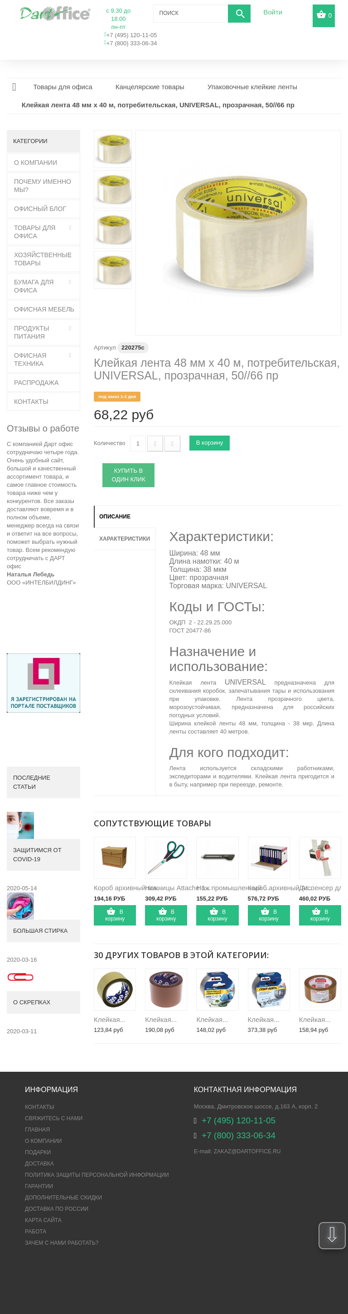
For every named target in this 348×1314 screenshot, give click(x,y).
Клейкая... (110, 1019)
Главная (37, 1130)
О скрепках (31, 1002)
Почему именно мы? (42, 185)
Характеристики (124, 539)
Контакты (31, 401)
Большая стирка (40, 930)
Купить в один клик (128, 475)
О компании (43, 1141)
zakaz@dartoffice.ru (247, 1151)
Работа (35, 1231)
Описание (114, 516)
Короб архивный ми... (128, 888)
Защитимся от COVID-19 (37, 855)
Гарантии (39, 1186)
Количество (110, 443)
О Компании (35, 162)
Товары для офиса (34, 232)
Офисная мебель (44, 309)
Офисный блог (40, 208)
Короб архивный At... (281, 888)
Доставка (39, 1164)
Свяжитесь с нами (53, 1118)
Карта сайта (43, 1220)
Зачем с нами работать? (61, 1243)
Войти (272, 12)
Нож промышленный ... (232, 888)
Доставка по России (56, 1209)
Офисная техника (30, 359)
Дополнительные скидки (63, 1197)
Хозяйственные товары (43, 259)
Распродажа (36, 382)
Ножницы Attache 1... (178, 888)
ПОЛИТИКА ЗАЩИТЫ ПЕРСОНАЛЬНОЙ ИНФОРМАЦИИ (97, 1175)
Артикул (105, 347)
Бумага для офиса (33, 286)
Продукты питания (31, 332)
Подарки (38, 1152)
